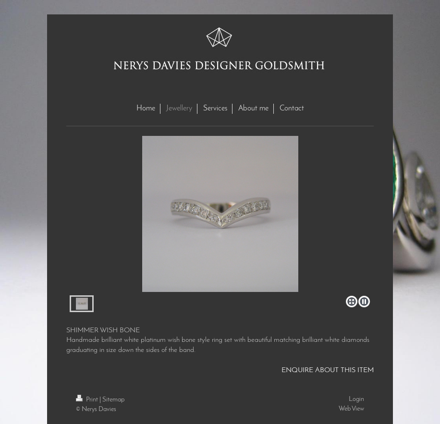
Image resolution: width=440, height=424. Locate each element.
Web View (351, 408)
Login (356, 399)
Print (87, 399)
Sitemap (113, 399)
